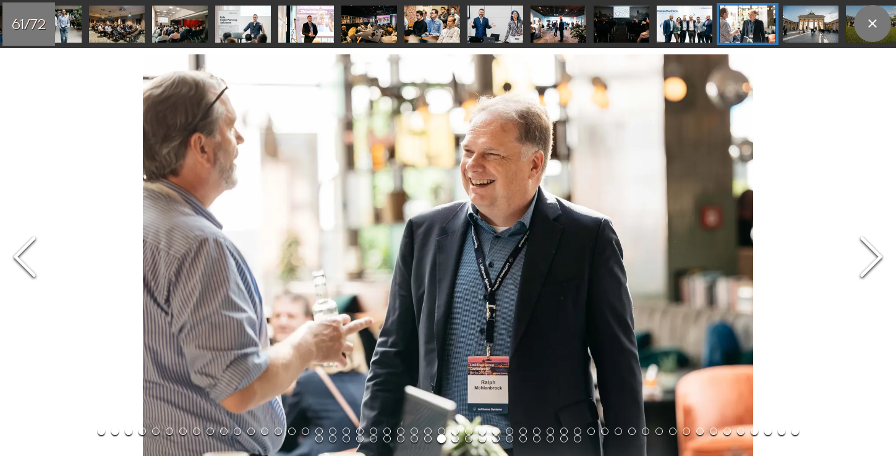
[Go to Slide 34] (550, 431)
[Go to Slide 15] (292, 431)
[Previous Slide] (24, 258)
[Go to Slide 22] (387, 431)
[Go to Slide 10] (224, 431)
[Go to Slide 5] (156, 431)
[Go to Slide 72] (577, 438)
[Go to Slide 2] (115, 431)
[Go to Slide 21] (373, 431)
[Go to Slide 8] (196, 431)
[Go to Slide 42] (659, 431)
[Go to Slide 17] (319, 431)
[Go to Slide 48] (741, 431)
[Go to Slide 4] (142, 431)
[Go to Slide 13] (264, 431)
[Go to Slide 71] (564, 438)
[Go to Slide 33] (536, 431)
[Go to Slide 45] (700, 431)
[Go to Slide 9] (210, 431)
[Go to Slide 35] (564, 431)
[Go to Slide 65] (482, 438)
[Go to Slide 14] (278, 431)
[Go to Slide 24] (414, 431)
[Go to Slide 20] (360, 431)
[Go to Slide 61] (684, 24)
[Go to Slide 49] (754, 431)
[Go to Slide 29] (482, 431)
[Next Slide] (871, 258)
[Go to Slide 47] (727, 431)
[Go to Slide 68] (523, 438)
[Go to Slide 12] (251, 431)
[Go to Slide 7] (183, 431)
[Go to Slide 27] (455, 431)
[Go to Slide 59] (558, 24)
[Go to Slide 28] (468, 431)
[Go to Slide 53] (180, 24)
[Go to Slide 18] (332, 431)
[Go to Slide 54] (243, 24)
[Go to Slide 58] (495, 24)
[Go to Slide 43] (672, 431)
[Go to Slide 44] (686, 431)
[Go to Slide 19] (346, 431)
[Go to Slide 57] (432, 24)
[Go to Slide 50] (768, 431)
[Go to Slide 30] (496, 431)
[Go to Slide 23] (400, 431)
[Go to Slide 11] (237, 431)
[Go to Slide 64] (468, 438)
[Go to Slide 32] (523, 431)
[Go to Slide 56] (369, 24)
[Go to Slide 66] (496, 438)
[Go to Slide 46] (713, 431)
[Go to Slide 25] (428, 431)
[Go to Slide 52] (117, 24)
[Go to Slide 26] (441, 431)
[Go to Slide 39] (618, 431)
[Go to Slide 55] (306, 24)
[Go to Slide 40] (632, 431)
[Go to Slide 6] (169, 431)
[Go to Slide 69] (536, 438)
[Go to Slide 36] (577, 431)
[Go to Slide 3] (128, 431)
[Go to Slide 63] (811, 24)
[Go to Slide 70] (550, 438)
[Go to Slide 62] (748, 24)
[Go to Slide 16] (305, 431)
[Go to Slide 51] (781, 431)
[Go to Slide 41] (645, 431)
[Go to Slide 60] (621, 24)
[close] (872, 23)
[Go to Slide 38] (604, 431)
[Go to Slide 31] (509, 431)
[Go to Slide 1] (101, 431)
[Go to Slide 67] (509, 438)
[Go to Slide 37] (591, 431)
